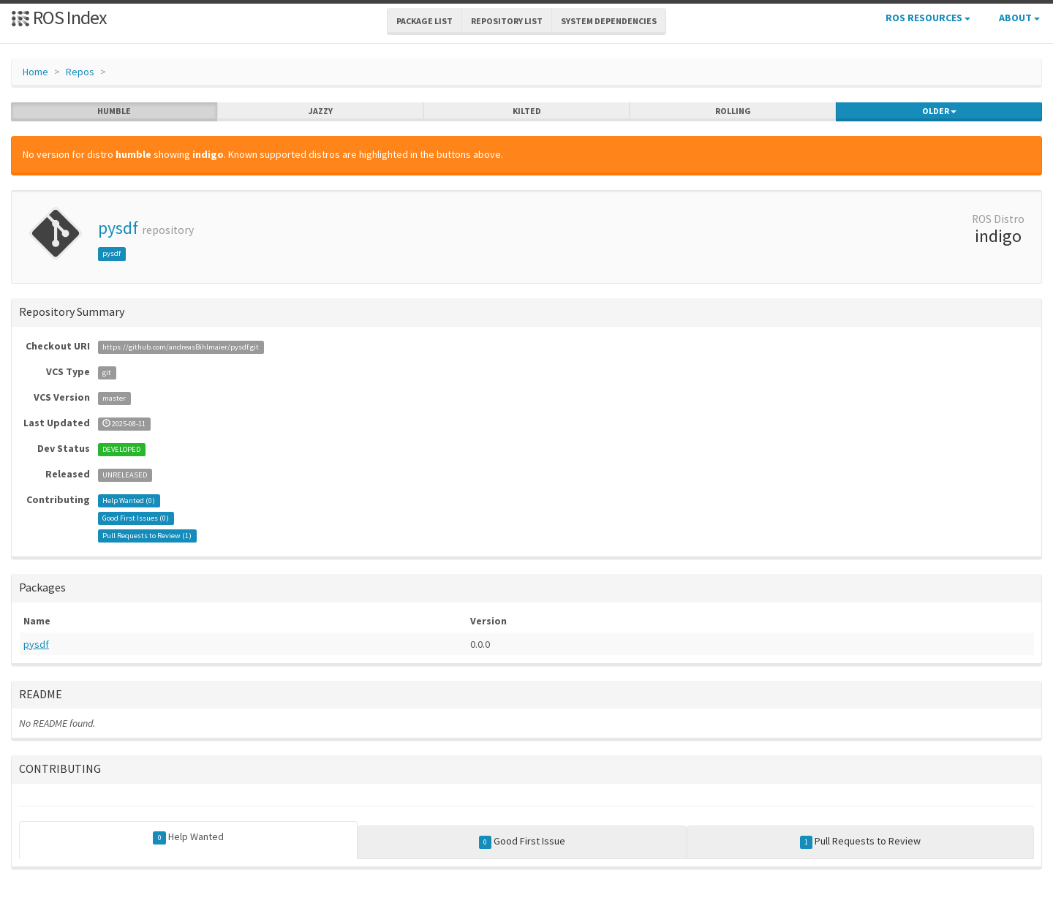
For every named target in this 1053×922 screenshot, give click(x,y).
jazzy (321, 111)
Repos (80, 71)
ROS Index (59, 17)
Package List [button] (424, 20)
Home (35, 71)
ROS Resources (928, 17)
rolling (733, 111)
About (1019, 17)
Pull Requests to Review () (147, 535)
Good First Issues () (135, 518)
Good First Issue (522, 841)
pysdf (118, 227)
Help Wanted (188, 837)
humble (114, 111)
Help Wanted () (128, 500)
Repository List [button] (507, 20)
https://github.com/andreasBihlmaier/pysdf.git (180, 347)
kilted (527, 111)
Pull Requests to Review (860, 841)
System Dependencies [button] (609, 20)
